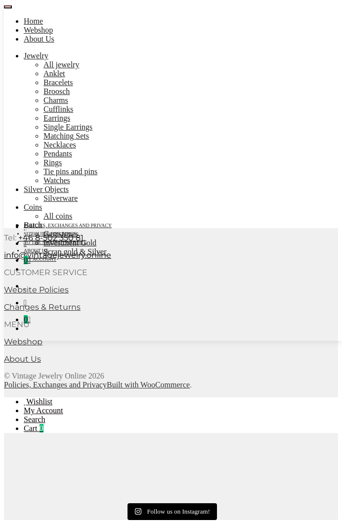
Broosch (56, 91)
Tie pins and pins (70, 171)
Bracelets (58, 82)
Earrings (56, 118)
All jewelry (61, 64)
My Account (43, 410)
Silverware (60, 198)
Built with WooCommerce (148, 385)
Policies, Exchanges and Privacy (68, 225)
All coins (57, 216)
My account (40, 259)
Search (34, 419)
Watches (56, 180)
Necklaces (59, 145)
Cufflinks (58, 109)
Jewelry (36, 55)
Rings (52, 162)
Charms (55, 100)
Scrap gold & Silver (75, 251)
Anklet (54, 73)
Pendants (57, 153)
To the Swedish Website (55, 242)
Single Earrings (67, 127)
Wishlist (39, 401)
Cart (33, 428)
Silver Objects (46, 189)
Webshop (38, 30)
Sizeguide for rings (50, 234)
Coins (33, 207)
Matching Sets (66, 136)
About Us (39, 39)
